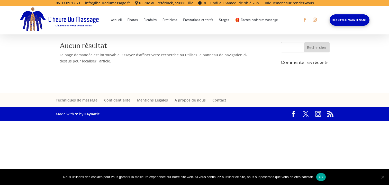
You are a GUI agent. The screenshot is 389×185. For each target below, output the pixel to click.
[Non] (382, 177)
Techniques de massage (76, 100)
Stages (224, 20)
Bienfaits (150, 20)
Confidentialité (117, 100)
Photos (133, 20)
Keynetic (91, 114)
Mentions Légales (152, 100)
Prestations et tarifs (198, 20)
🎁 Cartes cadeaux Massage (256, 20)
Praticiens (169, 20)
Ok (321, 177)
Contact (219, 100)
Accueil (116, 20)
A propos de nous (190, 100)
